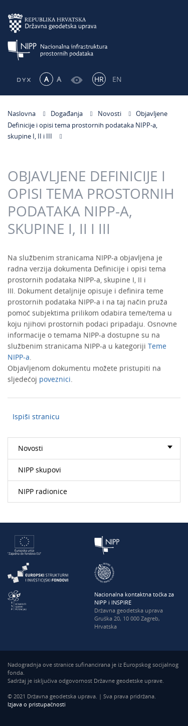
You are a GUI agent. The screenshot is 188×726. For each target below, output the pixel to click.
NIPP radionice (42, 491)
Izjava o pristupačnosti (37, 704)
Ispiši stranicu (36, 416)
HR (99, 79)
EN (117, 79)
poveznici (55, 381)
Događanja (67, 113)
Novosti (109, 113)
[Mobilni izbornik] (171, 33)
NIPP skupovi (39, 469)
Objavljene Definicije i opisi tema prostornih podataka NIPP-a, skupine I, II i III (87, 125)
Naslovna (22, 113)
